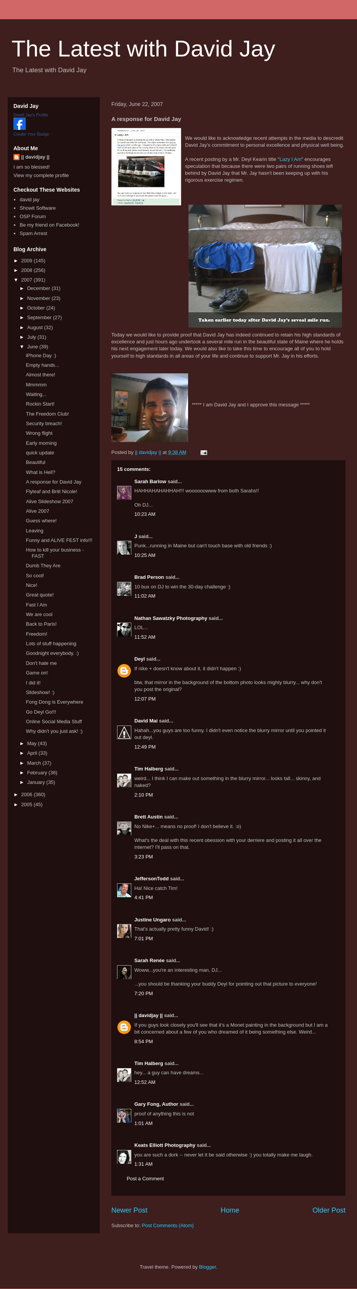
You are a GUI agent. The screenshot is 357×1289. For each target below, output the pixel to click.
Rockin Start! (40, 404)
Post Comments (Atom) (168, 1225)
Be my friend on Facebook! (49, 225)
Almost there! (40, 375)
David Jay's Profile (30, 115)
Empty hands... (42, 365)
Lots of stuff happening (51, 643)
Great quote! (39, 595)
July (32, 337)
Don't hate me (41, 663)
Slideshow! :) (40, 692)
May (32, 743)
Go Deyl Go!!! (41, 712)
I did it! (33, 683)
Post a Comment (145, 1178)
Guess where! (41, 521)
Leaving (34, 530)
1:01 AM (143, 1123)
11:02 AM (144, 596)
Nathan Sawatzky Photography (170, 618)
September (40, 317)
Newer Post (129, 1210)
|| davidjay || (148, 1015)
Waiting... (36, 394)
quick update (40, 453)
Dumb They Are (43, 565)
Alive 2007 (37, 511)
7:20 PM (143, 993)
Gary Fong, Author (156, 1104)
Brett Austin (148, 817)
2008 (27, 270)
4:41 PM (143, 897)
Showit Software (38, 208)
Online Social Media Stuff (54, 721)
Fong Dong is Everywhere (54, 702)
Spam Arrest (33, 233)
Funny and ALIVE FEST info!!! (59, 540)
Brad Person (149, 577)
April (33, 753)
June (33, 347)
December (39, 288)
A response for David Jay (53, 482)
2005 (27, 804)
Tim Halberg (148, 769)
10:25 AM (144, 555)
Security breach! (44, 423)
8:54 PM (143, 1041)
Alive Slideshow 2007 (49, 501)
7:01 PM (143, 938)
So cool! (35, 575)
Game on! (37, 673)
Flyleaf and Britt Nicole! (51, 491)
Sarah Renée (149, 960)
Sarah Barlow (150, 481)
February (38, 772)
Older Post (328, 1210)
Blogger (207, 1267)
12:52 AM (144, 1082)
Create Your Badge (31, 134)
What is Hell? (40, 472)
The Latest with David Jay (143, 48)
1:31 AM (143, 1164)
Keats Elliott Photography (164, 1145)
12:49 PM (145, 747)
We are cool (39, 614)
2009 (27, 260)
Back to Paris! (41, 624)
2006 (27, 794)
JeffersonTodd (151, 878)
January (36, 782)
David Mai (146, 721)
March (35, 763)
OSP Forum (33, 216)
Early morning (41, 443)
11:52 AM (144, 637)
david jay (29, 199)
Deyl (139, 659)
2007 (27, 280)
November (39, 298)
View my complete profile (41, 175)
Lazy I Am (290, 159)
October (36, 308)
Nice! (31, 585)
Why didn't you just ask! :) (54, 731)
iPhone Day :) (41, 355)
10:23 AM (144, 514)
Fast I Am (36, 605)
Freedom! (36, 634)
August (35, 327)
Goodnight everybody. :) (52, 653)
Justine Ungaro (152, 920)
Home (230, 1210)
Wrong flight (39, 433)
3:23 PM (143, 857)
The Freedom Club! (47, 414)
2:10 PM (143, 795)
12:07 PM (145, 699)
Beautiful (35, 462)
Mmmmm (36, 385)
